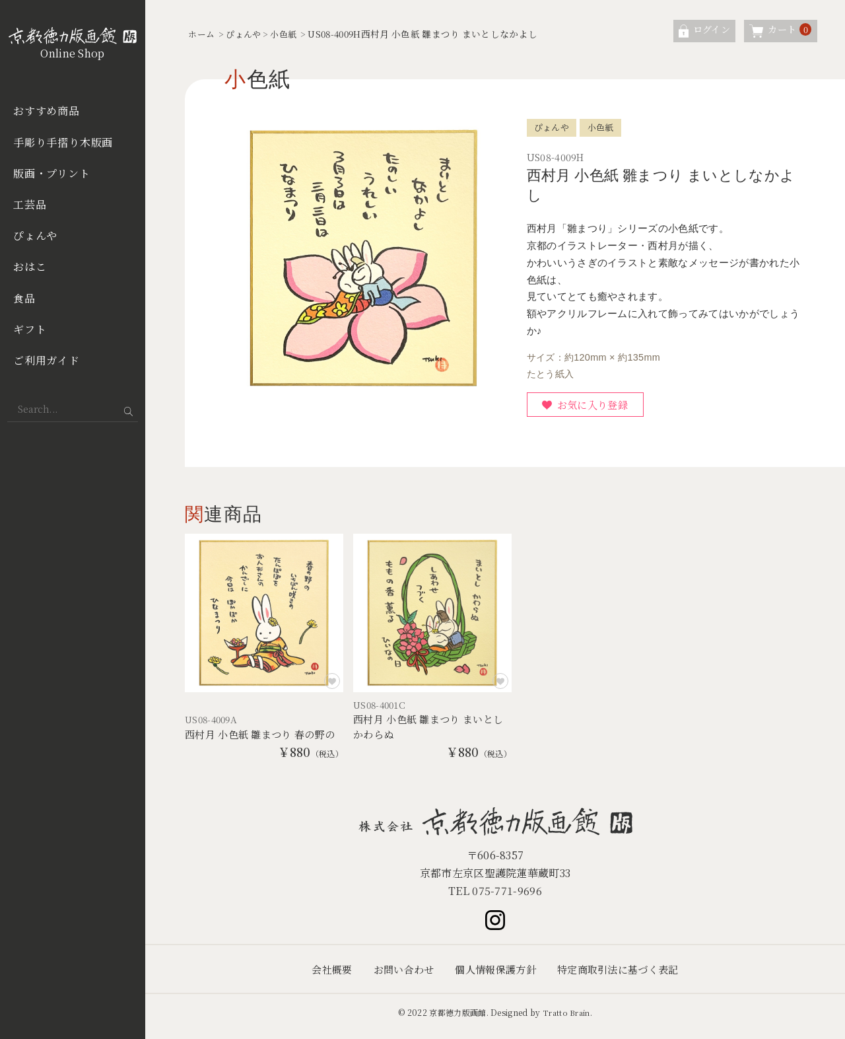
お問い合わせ (398, 976)
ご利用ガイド (46, 360)
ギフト (29, 329)
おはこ (29, 266)
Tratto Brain (566, 1020)
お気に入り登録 (596, 405)
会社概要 (323, 976)
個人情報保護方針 (495, 976)
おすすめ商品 (46, 110)
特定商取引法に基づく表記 (624, 976)
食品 (24, 298)
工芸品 (29, 204)
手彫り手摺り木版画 (63, 142)
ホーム (202, 33)
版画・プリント (51, 173)
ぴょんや (35, 235)
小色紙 (289, 33)
